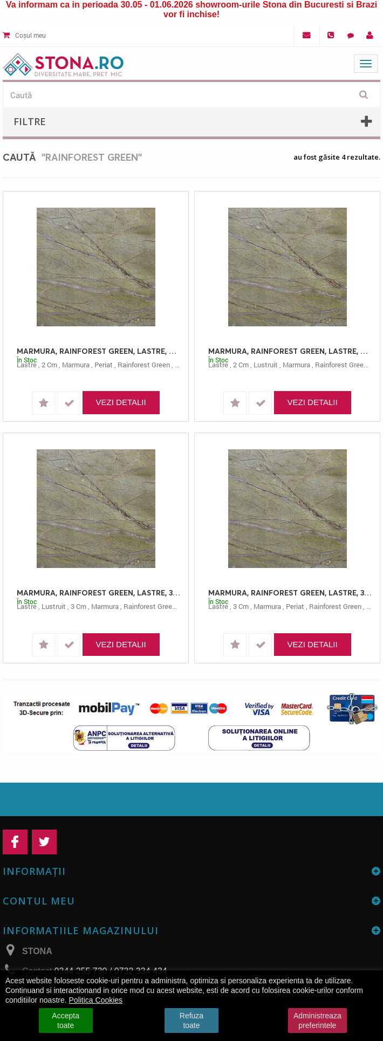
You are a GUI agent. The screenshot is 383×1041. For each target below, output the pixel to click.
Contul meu (39, 900)
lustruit (266, 364)
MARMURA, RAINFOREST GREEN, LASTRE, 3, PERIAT (290, 592)
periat (103, 364)
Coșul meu (24, 35)
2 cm (49, 364)
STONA (37, 951)
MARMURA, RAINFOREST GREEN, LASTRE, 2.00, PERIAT (98, 350)
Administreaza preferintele (317, 1020)
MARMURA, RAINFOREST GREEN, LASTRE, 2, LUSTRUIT (290, 350)
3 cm (78, 606)
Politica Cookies (96, 1000)
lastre (27, 364)
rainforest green (144, 364)
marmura (76, 364)
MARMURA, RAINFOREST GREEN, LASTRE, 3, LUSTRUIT (98, 592)
